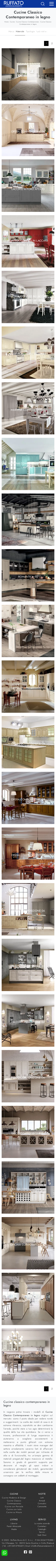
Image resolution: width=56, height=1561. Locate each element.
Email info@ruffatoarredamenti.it (40, 1545)
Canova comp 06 (28, 76)
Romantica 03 (28, 632)
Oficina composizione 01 (28, 1245)
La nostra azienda (42, 1523)
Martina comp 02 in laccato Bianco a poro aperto (28, 298)
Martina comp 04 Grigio (28, 410)
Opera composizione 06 (28, 131)
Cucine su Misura (14, 1512)
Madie (14, 1529)
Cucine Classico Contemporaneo (27, 22)
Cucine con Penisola (14, 1506)
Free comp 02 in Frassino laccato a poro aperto (28, 187)
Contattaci (42, 1526)
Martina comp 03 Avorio (28, 354)
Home (6, 22)
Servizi (42, 1532)
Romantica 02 (28, 577)
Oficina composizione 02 (28, 1300)
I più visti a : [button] (42, 31)
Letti (42, 1497)
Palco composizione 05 (28, 1133)
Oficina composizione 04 (28, 1356)
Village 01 (28, 521)
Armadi (42, 1500)
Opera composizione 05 (28, 855)
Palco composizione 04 (28, 1078)
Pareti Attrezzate (14, 1526)
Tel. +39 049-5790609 (13, 1545)
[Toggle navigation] (51, 3)
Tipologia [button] (30, 31)
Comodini (42, 1503)
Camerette (42, 1506)
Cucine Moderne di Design (14, 1497)
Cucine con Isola (14, 1509)
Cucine (12, 22)
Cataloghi (42, 1529)
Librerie (14, 1523)
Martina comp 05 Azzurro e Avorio (28, 465)
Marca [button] (11, 31)
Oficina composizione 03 (28, 1189)
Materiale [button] (20, 31)
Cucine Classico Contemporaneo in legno (35, 23)
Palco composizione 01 (28, 966)
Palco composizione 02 (28, 1022)
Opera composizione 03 (28, 744)
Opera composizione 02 (28, 688)
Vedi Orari (41, 1535)
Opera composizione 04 (28, 799)
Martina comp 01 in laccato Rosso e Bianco (28, 243)
